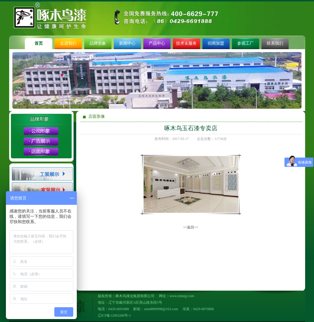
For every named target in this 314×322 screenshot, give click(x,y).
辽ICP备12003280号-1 (114, 315)
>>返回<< (190, 227)
